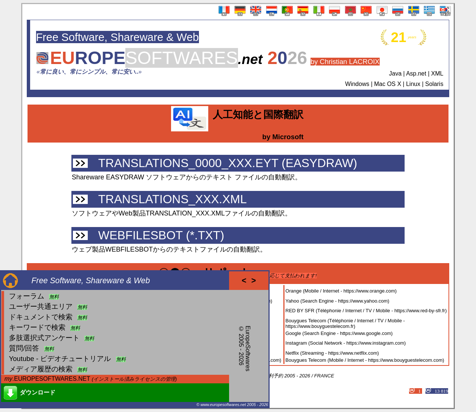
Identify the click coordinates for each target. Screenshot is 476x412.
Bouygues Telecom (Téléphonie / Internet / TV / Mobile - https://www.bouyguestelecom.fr (345, 323)
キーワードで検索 (37, 327)
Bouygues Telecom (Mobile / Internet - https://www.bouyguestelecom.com (364, 360)
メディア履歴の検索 (41, 369)
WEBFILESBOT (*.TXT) (161, 235)
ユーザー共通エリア (41, 306)
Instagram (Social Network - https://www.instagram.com (345, 343)
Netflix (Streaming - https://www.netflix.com (331, 353)
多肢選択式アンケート (44, 338)
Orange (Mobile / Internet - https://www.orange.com (340, 291)
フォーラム (26, 296)
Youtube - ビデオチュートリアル (60, 359)
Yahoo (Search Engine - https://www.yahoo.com (337, 301)
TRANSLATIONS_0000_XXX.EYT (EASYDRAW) (227, 163)
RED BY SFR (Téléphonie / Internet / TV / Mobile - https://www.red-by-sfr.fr (365, 310)
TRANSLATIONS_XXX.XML (172, 199)
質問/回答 (24, 348)
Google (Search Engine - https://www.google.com (338, 333)
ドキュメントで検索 (41, 317)
